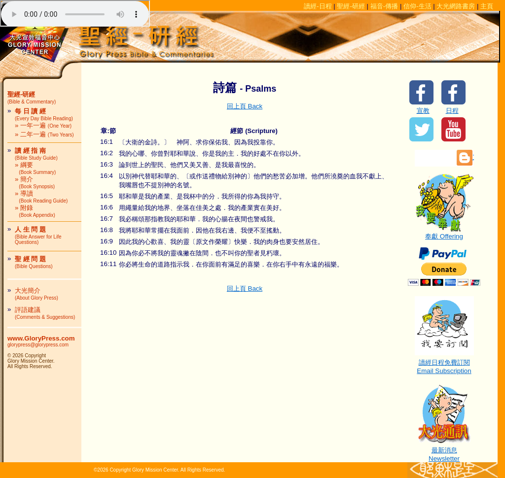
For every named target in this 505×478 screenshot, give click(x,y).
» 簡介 (35, 182)
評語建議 (45, 313)
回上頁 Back (244, 106)
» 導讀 (41, 197)
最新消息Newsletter (444, 451)
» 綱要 (35, 168)
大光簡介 (36, 294)
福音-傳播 (384, 6)
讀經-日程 (317, 6)
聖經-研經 (350, 6)
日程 (452, 110)
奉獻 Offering (444, 233)
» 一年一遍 (43, 125)
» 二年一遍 (44, 134)
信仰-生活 (417, 6)
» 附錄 (35, 211)
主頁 (486, 6)
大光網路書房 (455, 6)
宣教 (423, 110)
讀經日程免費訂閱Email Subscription (444, 363)
